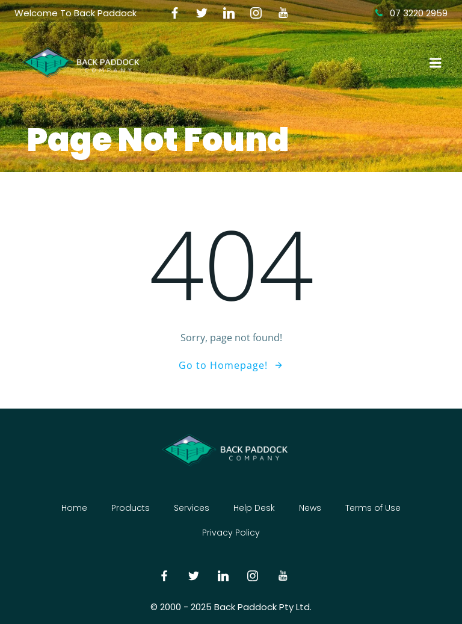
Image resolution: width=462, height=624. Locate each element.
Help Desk (254, 508)
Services (191, 508)
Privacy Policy (231, 533)
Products (130, 508)
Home (74, 508)
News (310, 508)
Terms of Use (373, 508)
